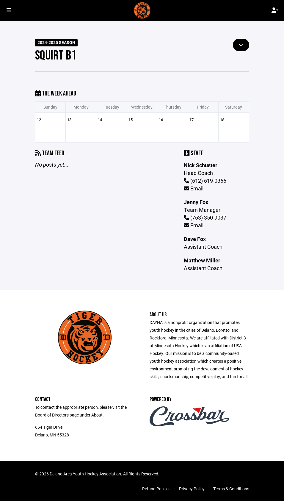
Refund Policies (156, 488)
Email (193, 188)
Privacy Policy (192, 488)
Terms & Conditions (231, 488)
